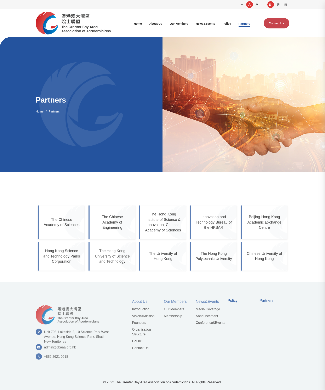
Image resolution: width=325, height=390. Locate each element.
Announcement (207, 316)
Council (137, 341)
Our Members (179, 23)
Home (138, 23)
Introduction (140, 309)
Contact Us (276, 23)
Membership (173, 316)
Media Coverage (208, 309)
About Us (155, 23)
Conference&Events (210, 322)
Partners (244, 23)
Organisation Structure (141, 332)
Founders (139, 322)
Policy (226, 23)
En (270, 4)
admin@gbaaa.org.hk (60, 349)
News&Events (205, 23)
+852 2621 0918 (56, 358)
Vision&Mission (143, 316)
